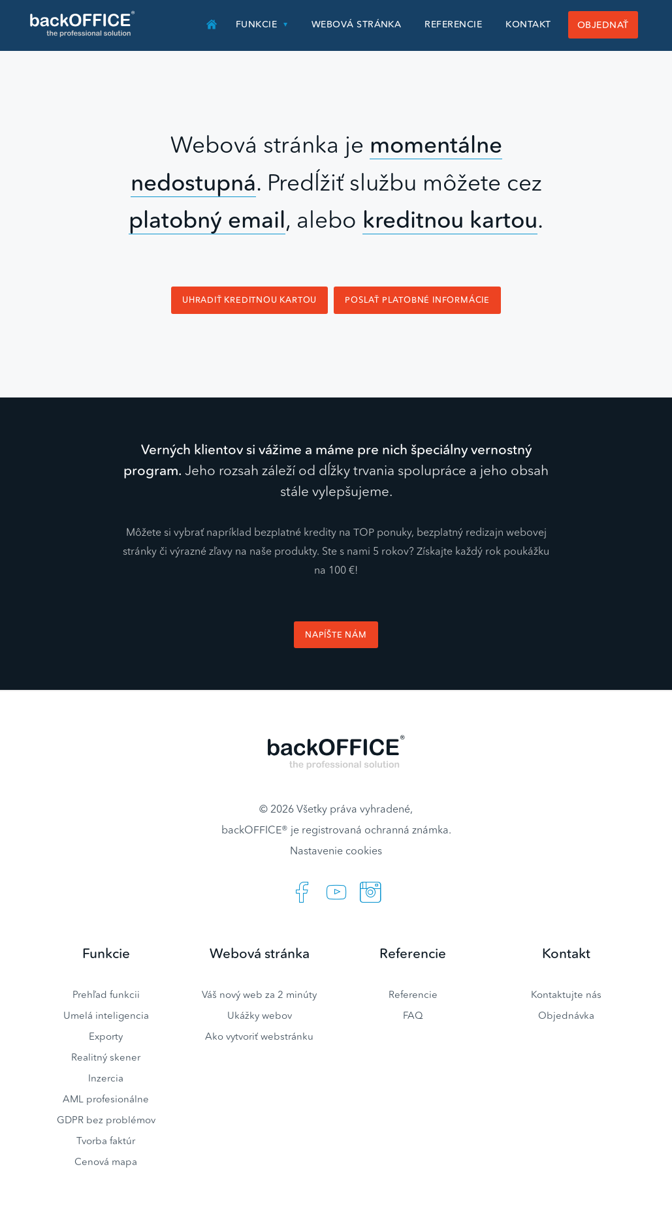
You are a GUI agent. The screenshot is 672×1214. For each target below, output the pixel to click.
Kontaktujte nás (566, 994)
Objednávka (566, 1015)
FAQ (413, 1015)
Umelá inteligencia (106, 1015)
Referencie (453, 24)
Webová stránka (357, 24)
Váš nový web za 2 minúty (259, 994)
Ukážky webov (259, 1015)
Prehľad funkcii (106, 994)
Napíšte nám (336, 635)
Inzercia (105, 1078)
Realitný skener (105, 1057)
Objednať (603, 25)
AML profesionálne (106, 1099)
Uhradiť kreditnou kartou (249, 300)
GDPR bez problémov (106, 1119)
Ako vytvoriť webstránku (259, 1036)
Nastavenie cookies (336, 850)
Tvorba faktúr (105, 1140)
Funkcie (256, 24)
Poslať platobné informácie (417, 300)
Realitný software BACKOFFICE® (83, 24)
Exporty (106, 1036)
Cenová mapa (105, 1161)
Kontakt (528, 24)
